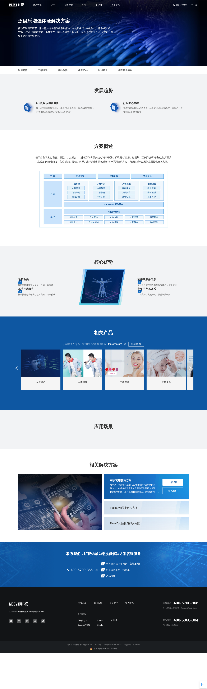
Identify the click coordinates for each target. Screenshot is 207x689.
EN (196, 5)
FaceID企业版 (84, 661)
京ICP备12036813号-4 (94, 681)
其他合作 (98, 639)
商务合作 (82, 639)
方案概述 (42, 70)
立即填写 (134, 599)
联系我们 (136, 349)
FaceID (100, 661)
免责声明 (128, 681)
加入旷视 (129, 639)
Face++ (100, 656)
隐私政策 (136, 681)
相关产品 (83, 70)
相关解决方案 (125, 70)
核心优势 (63, 70)
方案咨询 (31, 45)
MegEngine (82, 656)
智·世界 (114, 656)
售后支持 (114, 639)
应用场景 (103, 70)
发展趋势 (22, 70)
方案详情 (173, 518)
